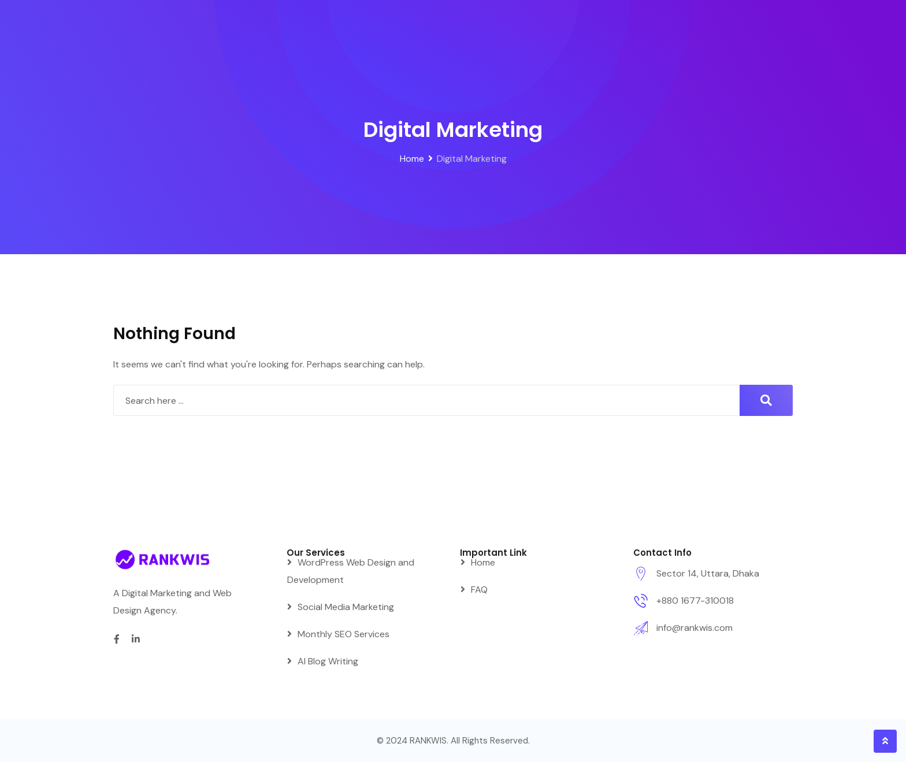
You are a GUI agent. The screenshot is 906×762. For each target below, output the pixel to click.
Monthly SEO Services (343, 634)
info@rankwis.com (694, 628)
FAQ (479, 589)
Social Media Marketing (346, 607)
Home (483, 562)
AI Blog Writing (328, 661)
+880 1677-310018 (695, 600)
